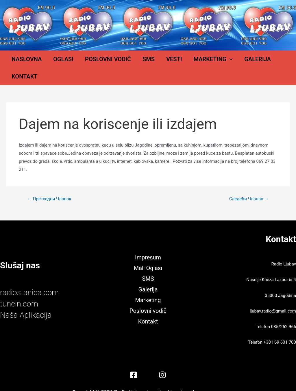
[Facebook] (133, 363)
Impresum (148, 244)
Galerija (231, 62)
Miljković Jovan (211, 380)
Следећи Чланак (247, 187)
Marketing (192, 62)
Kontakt (263, 62)
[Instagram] (162, 363)
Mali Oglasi (148, 255)
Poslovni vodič (105, 62)
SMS (140, 62)
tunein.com (21, 292)
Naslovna (35, 62)
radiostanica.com (32, 281)
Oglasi (66, 62)
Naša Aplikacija (28, 303)
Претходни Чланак (51, 187)
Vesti (159, 62)
